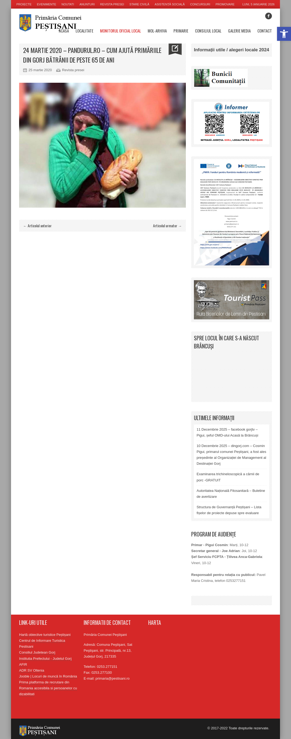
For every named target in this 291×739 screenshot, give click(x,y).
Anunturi (87, 4)
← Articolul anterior (37, 225)
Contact (264, 31)
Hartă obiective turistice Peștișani (44, 635)
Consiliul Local (208, 31)
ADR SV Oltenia (31, 670)
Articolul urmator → (167, 225)
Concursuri (200, 4)
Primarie (180, 31)
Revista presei (112, 4)
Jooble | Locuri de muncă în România (48, 676)
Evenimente (46, 4)
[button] (284, 34)
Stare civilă (139, 4)
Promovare (225, 4)
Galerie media (239, 31)
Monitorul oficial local (120, 31)
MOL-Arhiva (157, 31)
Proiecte (23, 4)
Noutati (68, 4)
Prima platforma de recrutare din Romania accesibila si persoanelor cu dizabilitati (48, 688)
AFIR (23, 664)
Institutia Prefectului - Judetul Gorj (45, 659)
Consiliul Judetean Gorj (37, 652)
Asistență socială (170, 4)
